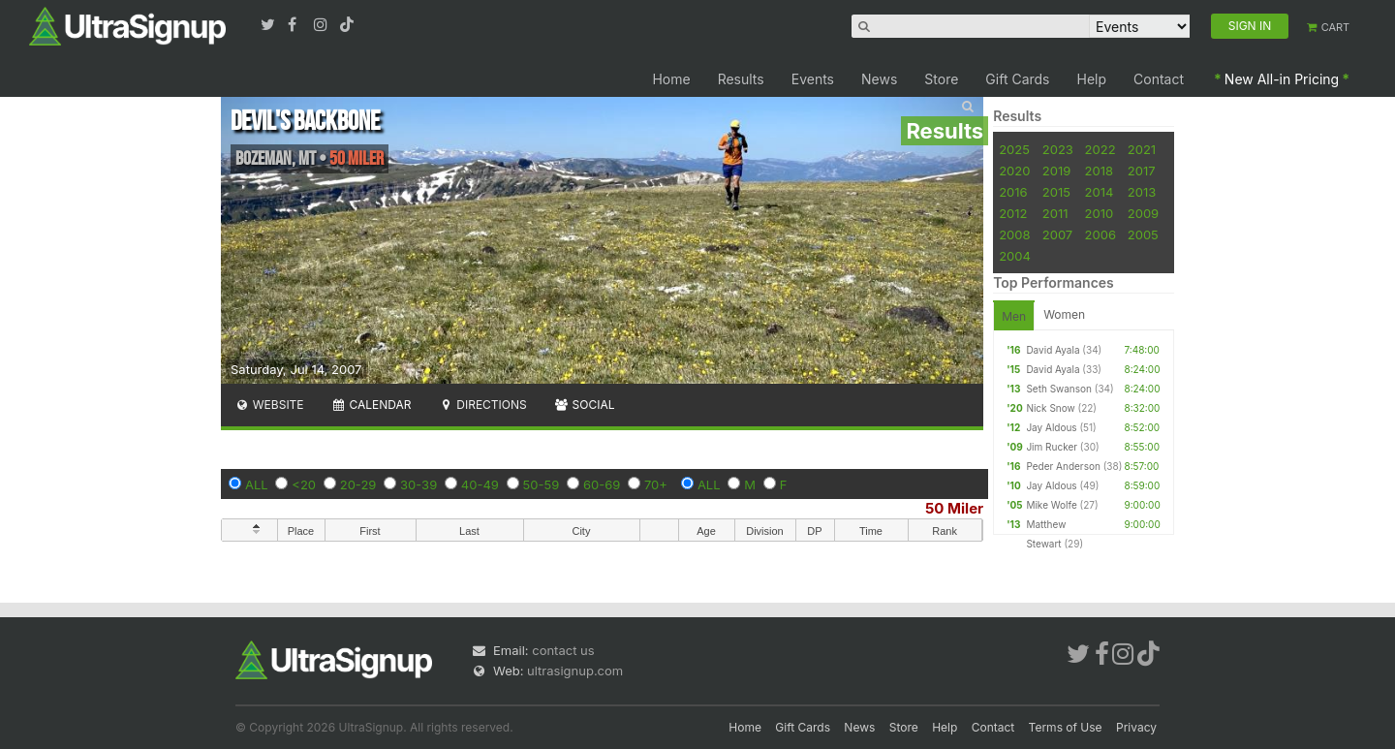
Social (584, 404)
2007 (1057, 234)
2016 (1013, 192)
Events (812, 79)
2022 (1100, 149)
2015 (1056, 192)
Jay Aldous (1051, 427)
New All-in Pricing (1281, 79)
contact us (563, 650)
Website (269, 404)
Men (1014, 316)
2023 (1057, 149)
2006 (1100, 234)
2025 (1014, 149)
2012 (1013, 213)
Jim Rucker (1051, 447)
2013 (1142, 192)
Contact (1158, 79)
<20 (304, 484)
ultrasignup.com (575, 670)
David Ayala (1052, 350)
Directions (482, 404)
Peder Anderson (1063, 466)
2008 (1014, 234)
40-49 (480, 484)
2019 (1056, 170)
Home (671, 79)
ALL (256, 484)
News (879, 79)
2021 (1142, 149)
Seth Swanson (1059, 388)
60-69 (601, 484)
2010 (1099, 213)
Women (1064, 314)
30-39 (418, 484)
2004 (1015, 256)
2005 (1143, 234)
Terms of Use (1065, 727)
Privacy (1136, 727)
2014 (1099, 192)
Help (1092, 79)
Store (941, 79)
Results (741, 79)
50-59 (541, 484)
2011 (1055, 213)
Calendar (371, 404)
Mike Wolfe (1051, 505)
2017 (1142, 170)
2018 (1099, 170)
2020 (1014, 170)
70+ (655, 484)
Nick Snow (1050, 408)
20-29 (358, 484)
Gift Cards (1017, 79)
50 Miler (954, 508)
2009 (1143, 213)
